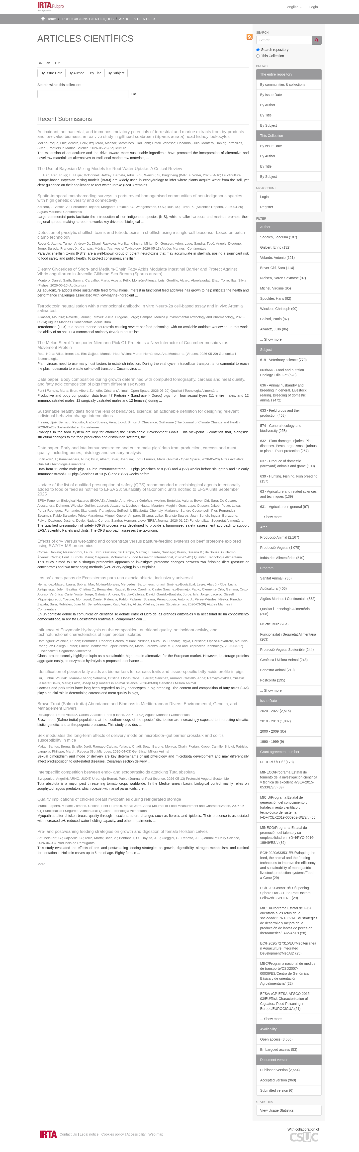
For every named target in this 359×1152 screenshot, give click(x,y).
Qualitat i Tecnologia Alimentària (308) (285, 611)
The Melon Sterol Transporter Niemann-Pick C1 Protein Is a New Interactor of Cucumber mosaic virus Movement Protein (132, 345)
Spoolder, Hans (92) (275, 298)
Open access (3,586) (276, 1039)
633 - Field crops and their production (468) (280, 412)
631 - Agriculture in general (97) (284, 507)
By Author (76, 73)
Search (262, 32)
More (41, 864)
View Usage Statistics (277, 1110)
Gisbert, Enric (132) (275, 247)
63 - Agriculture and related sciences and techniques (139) (288, 493)
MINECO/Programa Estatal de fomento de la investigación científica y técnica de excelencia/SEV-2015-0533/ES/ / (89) (288, 779)
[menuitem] (314, 7)
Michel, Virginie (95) (275, 288)
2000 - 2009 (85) (273, 731)
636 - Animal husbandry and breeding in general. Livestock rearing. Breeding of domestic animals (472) (283, 392)
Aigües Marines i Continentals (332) (288, 599)
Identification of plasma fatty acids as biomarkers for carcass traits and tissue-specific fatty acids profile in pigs (140, 671)
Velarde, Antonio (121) (277, 258)
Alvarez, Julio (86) (274, 329)
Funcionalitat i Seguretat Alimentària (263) (288, 636)
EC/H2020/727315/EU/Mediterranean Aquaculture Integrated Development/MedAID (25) (288, 948)
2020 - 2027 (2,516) (275, 711)
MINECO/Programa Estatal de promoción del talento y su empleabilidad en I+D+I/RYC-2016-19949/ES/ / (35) (287, 835)
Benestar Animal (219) (277, 670)
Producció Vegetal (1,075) (280, 548)
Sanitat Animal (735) (276, 578)
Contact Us (68, 1134)
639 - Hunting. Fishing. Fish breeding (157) (289, 478)
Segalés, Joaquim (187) (278, 237)
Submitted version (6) (276, 1090)
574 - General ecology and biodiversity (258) (280, 428)
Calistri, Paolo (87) (274, 319)
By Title (95, 73)
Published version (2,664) (280, 1070)
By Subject (116, 73)
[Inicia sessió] (314, 7)
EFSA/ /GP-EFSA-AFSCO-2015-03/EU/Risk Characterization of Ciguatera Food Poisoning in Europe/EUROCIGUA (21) (285, 1001)
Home (51, 19)
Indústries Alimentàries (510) (282, 558)
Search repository (272, 50)
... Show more (271, 339)
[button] (294, 7)
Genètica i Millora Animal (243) (284, 660)
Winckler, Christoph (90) (278, 309)
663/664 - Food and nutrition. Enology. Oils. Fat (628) (282, 372)
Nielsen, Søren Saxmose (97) (283, 278)
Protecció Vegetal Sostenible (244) (287, 650)
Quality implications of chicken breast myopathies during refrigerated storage (109, 799)
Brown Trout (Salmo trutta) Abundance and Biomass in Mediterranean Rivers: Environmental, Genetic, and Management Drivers (137, 706)
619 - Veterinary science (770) (283, 360)
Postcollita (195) (272, 680)
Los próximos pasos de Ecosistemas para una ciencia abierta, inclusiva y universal (115, 578)
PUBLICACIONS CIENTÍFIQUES (88, 19)
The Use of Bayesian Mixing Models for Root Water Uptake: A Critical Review (109, 168)
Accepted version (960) (278, 1080)
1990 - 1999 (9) (272, 742)
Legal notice (89, 1134)
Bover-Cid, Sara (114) (277, 268)
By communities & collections (282, 85)
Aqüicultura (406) (273, 588)
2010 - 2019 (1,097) (275, 721)
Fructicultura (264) (274, 624)
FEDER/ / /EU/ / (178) (277, 762)
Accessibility (136, 1134)
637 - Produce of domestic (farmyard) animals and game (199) (287, 463)
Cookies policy (112, 1134)
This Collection (270, 56)
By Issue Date (51, 73)
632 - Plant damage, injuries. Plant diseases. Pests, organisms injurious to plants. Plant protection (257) (288, 446)
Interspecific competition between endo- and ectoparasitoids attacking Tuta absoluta (116, 772)
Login (264, 197)
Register (266, 207)
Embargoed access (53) (278, 1050)
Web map (155, 1134)
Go (133, 94)
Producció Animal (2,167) (279, 537)
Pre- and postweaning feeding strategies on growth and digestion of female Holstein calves (122, 831)
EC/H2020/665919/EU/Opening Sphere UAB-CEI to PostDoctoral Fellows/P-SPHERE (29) (285, 893)
